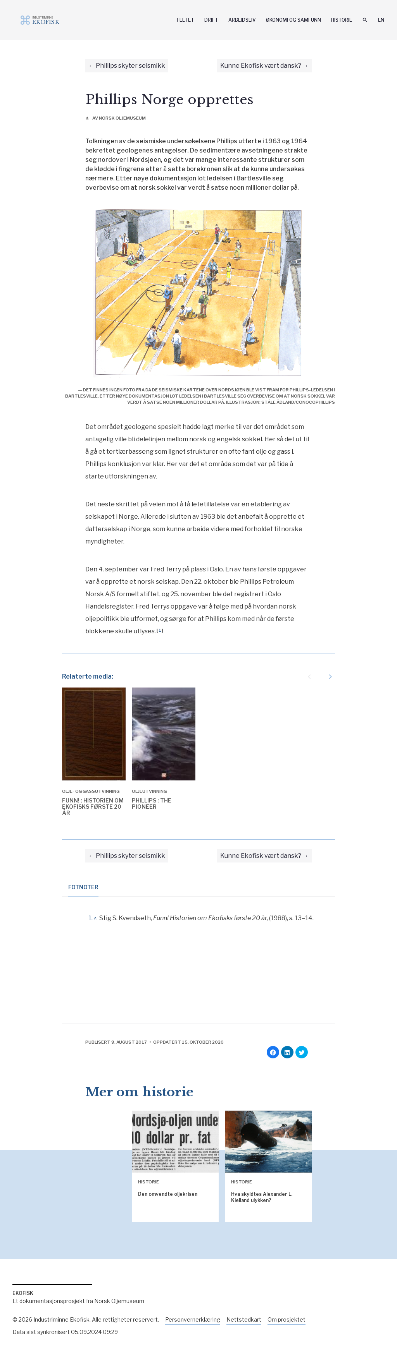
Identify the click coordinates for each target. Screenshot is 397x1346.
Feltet (185, 20)
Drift (211, 20)
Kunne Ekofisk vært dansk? (260, 65)
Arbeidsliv (242, 20)
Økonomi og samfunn (293, 20)
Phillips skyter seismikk (130, 65)
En (381, 20)
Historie (341, 20)
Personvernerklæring (192, 1319)
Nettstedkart (243, 1319)
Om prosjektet (287, 1319)
